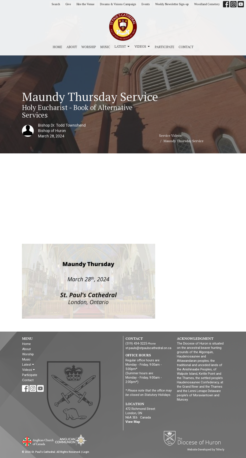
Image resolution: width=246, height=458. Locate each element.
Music (105, 47)
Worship (88, 47)
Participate (164, 47)
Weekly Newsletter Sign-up (172, 4)
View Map (132, 422)
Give (68, 4)
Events (145, 4)
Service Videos (170, 135)
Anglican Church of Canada (38, 441)
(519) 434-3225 (136, 343)
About (72, 47)
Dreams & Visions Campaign (118, 4)
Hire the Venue (85, 4)
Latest (122, 46)
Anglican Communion (71, 440)
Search (56, 4)
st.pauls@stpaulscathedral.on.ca (148, 348)
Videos (142, 46)
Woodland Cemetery (207, 4)
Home (57, 47)
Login (86, 451)
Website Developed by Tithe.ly (205, 449)
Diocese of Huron (193, 438)
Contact (186, 47)
